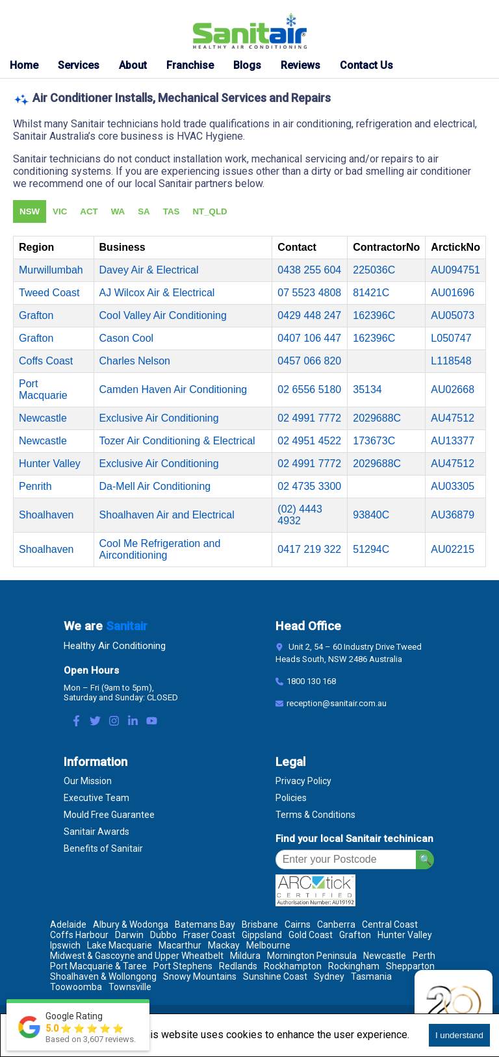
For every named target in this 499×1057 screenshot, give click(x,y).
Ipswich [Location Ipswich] (65, 945)
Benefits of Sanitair (103, 848)
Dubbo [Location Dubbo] (163, 935)
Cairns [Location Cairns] (298, 924)
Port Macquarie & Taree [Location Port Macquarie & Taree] (98, 966)
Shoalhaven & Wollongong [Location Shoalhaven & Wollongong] (103, 976)
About (133, 65)
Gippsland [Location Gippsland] (262, 935)
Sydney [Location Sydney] (329, 976)
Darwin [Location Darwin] (129, 935)
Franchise (190, 65)
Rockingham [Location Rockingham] (353, 966)
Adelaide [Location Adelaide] (68, 924)
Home (24, 65)
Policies (291, 798)
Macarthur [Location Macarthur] (180, 945)
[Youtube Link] (151, 722)
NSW (29, 211)
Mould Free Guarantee (109, 814)
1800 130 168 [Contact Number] (311, 681)
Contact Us (366, 65)
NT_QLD (209, 211)
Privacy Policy (303, 781)
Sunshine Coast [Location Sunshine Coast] (275, 976)
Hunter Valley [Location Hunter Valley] (404, 935)
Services (78, 65)
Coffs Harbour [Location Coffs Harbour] (79, 935)
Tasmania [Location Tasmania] (371, 976)
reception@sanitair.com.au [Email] (337, 703)
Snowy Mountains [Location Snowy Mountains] (200, 976)
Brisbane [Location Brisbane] (260, 924)
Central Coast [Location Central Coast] (390, 924)
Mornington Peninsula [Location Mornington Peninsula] (312, 955)
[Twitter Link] (95, 722)
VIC (60, 211)
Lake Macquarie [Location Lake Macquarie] (119, 945)
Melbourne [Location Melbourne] (268, 945)
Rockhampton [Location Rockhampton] (293, 966)
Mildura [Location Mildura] (245, 955)
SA (144, 211)
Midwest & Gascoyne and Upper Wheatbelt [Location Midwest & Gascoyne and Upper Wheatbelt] (137, 955)
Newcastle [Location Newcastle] (384, 955)
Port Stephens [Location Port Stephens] (182, 966)
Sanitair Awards (96, 831)
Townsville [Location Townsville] (130, 987)
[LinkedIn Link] (132, 722)
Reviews (300, 65)
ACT (88, 211)
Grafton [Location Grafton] (355, 935)
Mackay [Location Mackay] (224, 945)
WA (118, 211)
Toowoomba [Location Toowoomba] (76, 987)
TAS (171, 211)
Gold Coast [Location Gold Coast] (310, 935)
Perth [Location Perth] (424, 955)
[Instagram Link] (114, 722)
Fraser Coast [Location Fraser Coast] (209, 935)
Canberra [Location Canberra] (336, 924)
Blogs (247, 65)
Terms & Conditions (315, 814)
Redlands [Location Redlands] (238, 966)
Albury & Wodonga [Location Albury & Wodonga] (130, 924)
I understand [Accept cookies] (459, 1035)
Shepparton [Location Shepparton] (410, 966)
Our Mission (88, 781)
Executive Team (96, 798)
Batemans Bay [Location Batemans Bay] (205, 924)
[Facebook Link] (76, 722)
